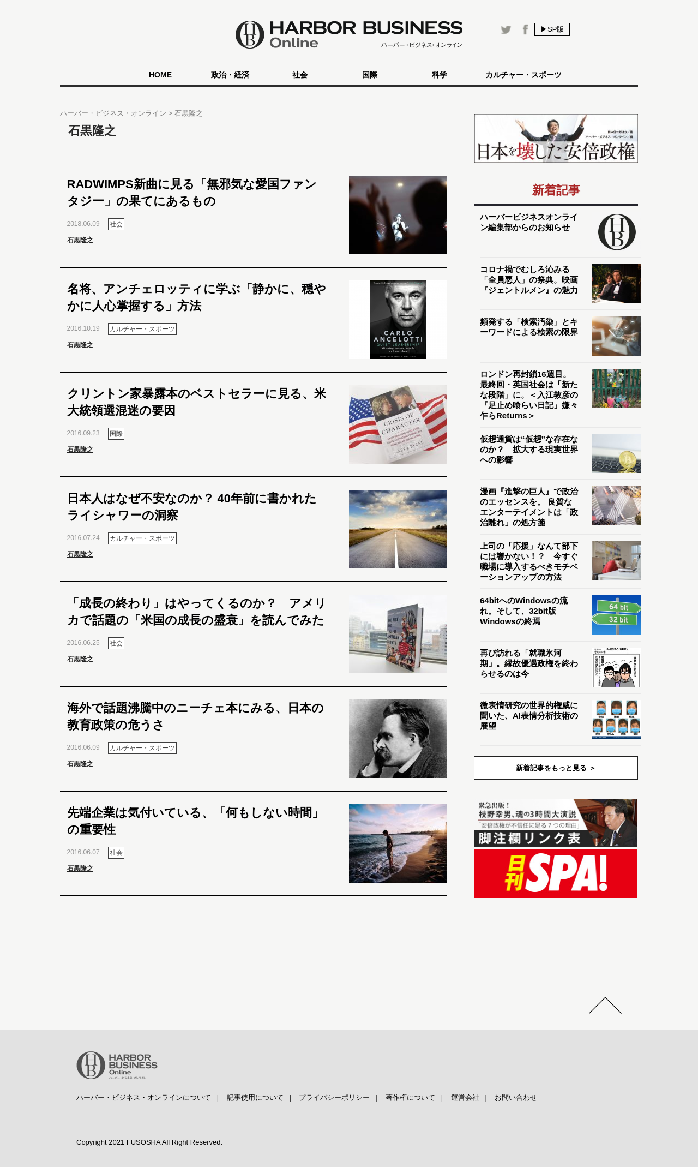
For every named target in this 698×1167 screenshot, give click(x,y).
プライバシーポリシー (334, 1097)
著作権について (410, 1097)
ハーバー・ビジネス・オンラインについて (143, 1097)
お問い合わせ (516, 1097)
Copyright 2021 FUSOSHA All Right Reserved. (149, 1142)
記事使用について (255, 1097)
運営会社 (465, 1097)
